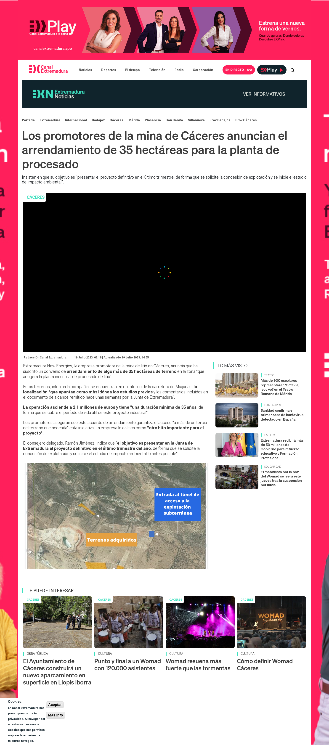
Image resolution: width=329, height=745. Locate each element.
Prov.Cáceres (246, 120)
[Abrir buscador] (292, 70)
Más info (55, 715)
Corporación (203, 70)
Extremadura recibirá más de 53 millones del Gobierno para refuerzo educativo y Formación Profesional (282, 449)
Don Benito (174, 120)
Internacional (76, 120)
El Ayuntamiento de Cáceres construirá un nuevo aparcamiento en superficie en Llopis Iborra (57, 671)
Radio (179, 70)
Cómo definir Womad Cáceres (265, 664)
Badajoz (98, 120)
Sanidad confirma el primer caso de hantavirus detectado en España (282, 414)
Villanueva (196, 120)
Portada (28, 120)
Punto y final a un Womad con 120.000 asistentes (127, 664)
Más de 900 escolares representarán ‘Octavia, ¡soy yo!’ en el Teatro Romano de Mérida (280, 387)
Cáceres (116, 120)
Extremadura (50, 120)
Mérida (134, 120)
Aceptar (55, 705)
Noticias (85, 70)
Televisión (157, 70)
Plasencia (153, 120)
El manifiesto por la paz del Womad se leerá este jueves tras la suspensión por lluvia (281, 478)
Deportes (108, 70)
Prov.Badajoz (220, 120)
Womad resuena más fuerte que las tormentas (198, 664)
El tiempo (132, 70)
